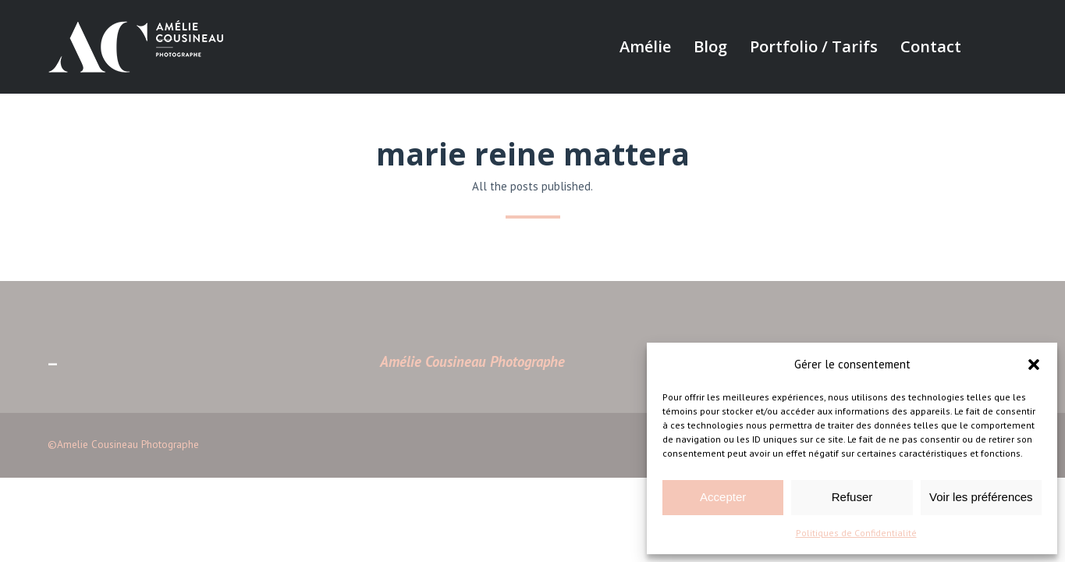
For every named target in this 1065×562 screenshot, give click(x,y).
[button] (1034, 364)
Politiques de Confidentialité (856, 533)
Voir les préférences (981, 496)
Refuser (852, 496)
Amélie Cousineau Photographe (472, 361)
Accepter (723, 496)
